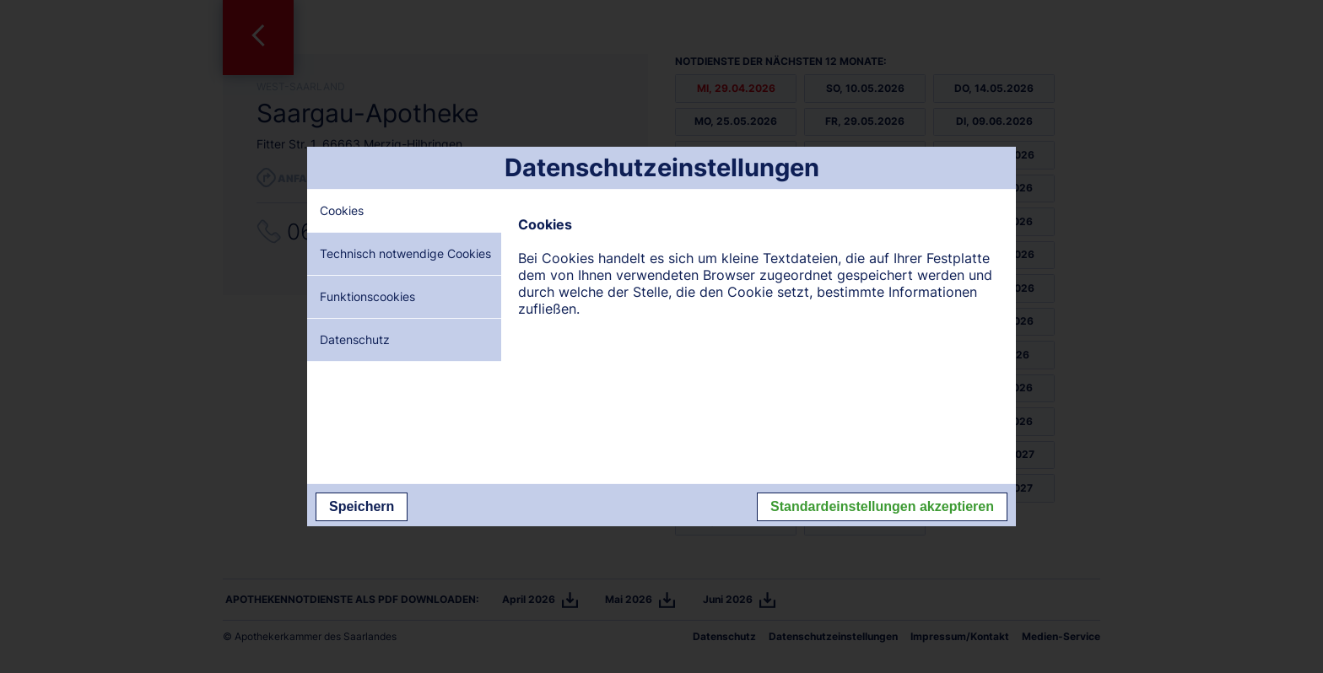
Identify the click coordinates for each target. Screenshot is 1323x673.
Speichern (361, 506)
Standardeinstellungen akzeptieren (882, 506)
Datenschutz (355, 339)
